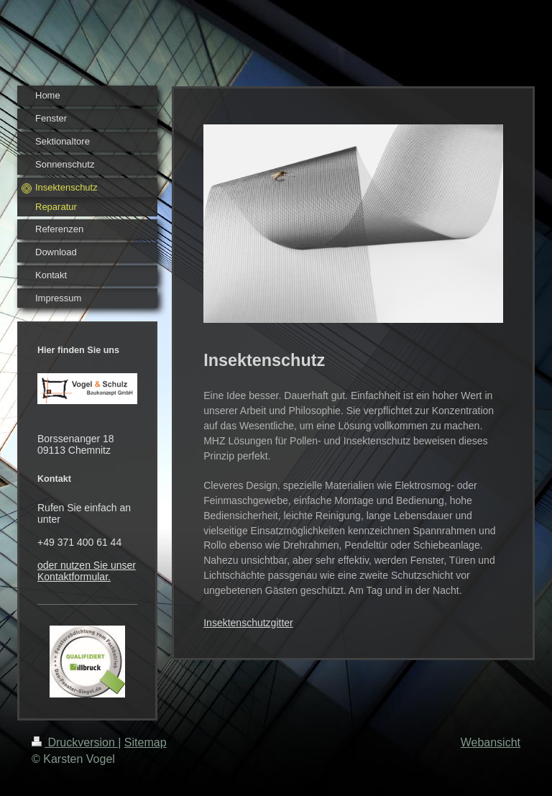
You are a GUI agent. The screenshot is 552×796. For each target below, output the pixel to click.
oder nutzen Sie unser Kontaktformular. (86, 570)
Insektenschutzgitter (248, 622)
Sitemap (145, 742)
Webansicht (490, 742)
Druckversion (75, 742)
